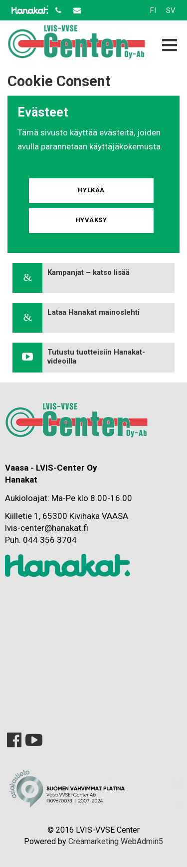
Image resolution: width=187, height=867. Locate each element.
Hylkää (91, 190)
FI (153, 10)
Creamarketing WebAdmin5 (115, 841)
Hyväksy (91, 220)
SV (171, 10)
